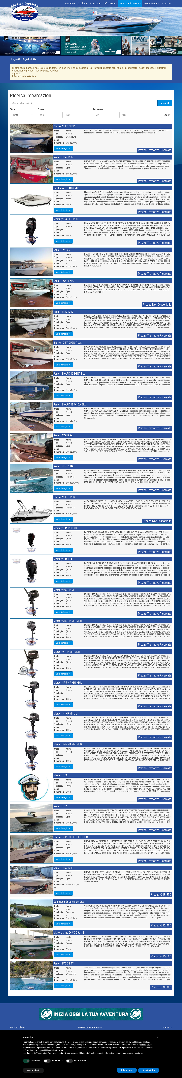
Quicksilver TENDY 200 (66, 188)
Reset (167, 114)
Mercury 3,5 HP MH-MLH (67, 621)
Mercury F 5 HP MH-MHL (67, 682)
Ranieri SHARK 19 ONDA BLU (69, 404)
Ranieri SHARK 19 (63, 868)
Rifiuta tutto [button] (126, 1070)
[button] (158, 1037)
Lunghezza (98, 109)
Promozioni (95, 3)
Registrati (29, 59)
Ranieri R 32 (60, 806)
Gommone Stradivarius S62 (68, 901)
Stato (12, 109)
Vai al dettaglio (63, 148)
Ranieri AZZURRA (63, 435)
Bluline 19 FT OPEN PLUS (67, 342)
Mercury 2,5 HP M (63, 590)
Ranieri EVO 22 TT (63, 963)
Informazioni (110, 3)
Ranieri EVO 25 (61, 250)
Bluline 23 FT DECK (64, 126)
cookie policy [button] (145, 1045)
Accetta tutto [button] (148, 1070)
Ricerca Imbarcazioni (130, 3)
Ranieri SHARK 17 (63, 157)
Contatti (166, 3)
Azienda (70, 3)
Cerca (165, 103)
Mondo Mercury (151, 3)
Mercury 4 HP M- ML (65, 713)
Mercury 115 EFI (62, 559)
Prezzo (41, 109)
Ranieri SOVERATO (63, 281)
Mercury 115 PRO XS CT (67, 528)
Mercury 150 (60, 775)
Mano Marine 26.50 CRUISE (68, 932)
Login (15, 59)
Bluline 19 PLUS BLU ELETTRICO (71, 837)
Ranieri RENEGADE (63, 466)
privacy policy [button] (125, 1042)
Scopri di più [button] (33, 1070)
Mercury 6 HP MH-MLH (66, 651)
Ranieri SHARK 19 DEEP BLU (69, 373)
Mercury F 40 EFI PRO (65, 219)
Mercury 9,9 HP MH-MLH (67, 744)
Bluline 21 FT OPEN (64, 497)
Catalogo (82, 3)
